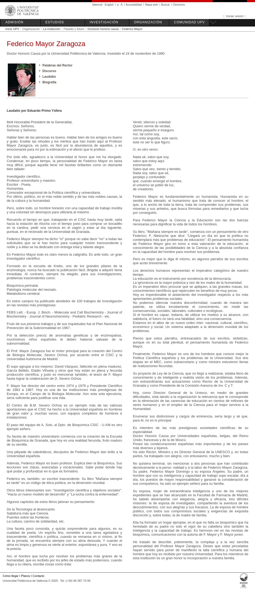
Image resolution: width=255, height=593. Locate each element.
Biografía (49, 82)
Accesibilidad (134, 4)
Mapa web (151, 4)
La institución (51, 29)
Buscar (165, 4)
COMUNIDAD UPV (189, 22)
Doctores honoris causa (103, 29)
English (109, 4)
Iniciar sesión (234, 16)
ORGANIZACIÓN (148, 22)
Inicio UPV (12, 29)
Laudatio (49, 77)
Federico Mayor (132, 29)
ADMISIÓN (14, 22)
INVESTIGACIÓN (104, 22)
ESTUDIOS (54, 22)
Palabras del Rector (57, 65)
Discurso (49, 71)
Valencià (97, 4)
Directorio (179, 4)
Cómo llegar (11, 575)
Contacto (38, 575)
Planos (25, 575)
